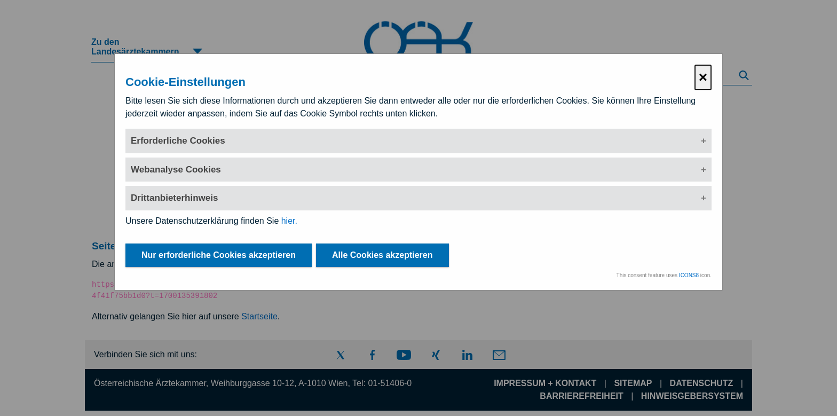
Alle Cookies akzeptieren (382, 255)
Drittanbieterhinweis (174, 198)
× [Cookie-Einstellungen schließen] (703, 77)
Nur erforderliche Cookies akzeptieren (218, 255)
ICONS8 (689, 275)
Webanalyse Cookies (176, 169)
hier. (289, 220)
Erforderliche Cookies (178, 141)
